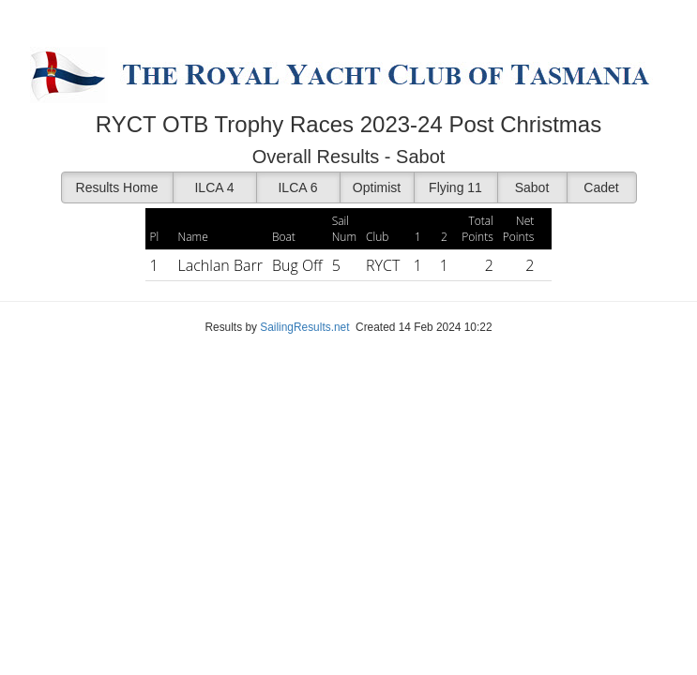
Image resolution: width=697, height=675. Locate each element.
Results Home (117, 187)
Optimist (377, 187)
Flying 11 (455, 187)
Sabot (532, 187)
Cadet (600, 187)
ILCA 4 (214, 187)
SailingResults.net (304, 327)
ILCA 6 (297, 187)
